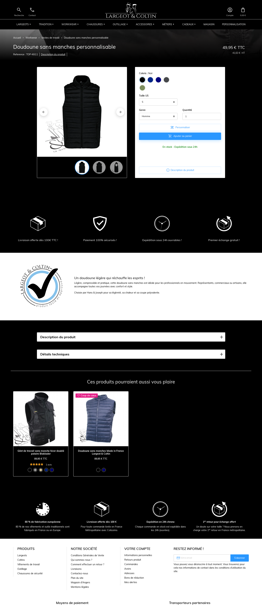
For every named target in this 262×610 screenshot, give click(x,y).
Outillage (22, 568)
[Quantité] (201, 116)
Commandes (131, 564)
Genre (142, 110)
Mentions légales (80, 586)
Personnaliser (180, 127)
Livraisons (76, 568)
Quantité (187, 110)
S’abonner (239, 557)
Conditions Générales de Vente (87, 555)
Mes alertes (130, 582)
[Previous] (44, 112)
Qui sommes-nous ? (81, 559)
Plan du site (77, 577)
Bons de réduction (134, 577)
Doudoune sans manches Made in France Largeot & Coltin (101, 452)
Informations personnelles (138, 555)
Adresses (129, 573)
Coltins (21, 559)
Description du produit (53, 54)
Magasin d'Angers (80, 582)
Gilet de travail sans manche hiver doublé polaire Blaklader (41, 452)
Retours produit (132, 559)
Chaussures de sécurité (30, 573)
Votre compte (137, 549)
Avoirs (127, 568)
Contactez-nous (79, 573)
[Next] (120, 112)
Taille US (144, 95)
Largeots (22, 555)
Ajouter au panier (180, 136)
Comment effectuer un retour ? (87, 564)
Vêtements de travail (28, 564)
